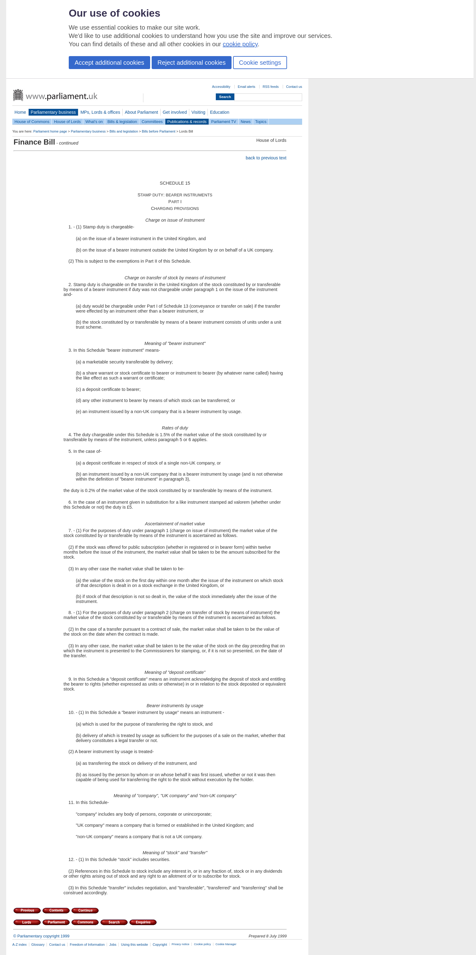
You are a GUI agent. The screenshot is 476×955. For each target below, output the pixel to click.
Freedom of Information (87, 944)
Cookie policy (202, 944)
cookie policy (240, 44)
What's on (94, 121)
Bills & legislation (122, 121)
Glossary (38, 944)
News (246, 121)
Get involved (175, 112)
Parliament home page (50, 131)
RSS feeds (271, 86)
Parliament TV (223, 121)
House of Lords (67, 121)
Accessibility (221, 86)
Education (219, 112)
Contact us (294, 86)
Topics (260, 121)
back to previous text (266, 157)
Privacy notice (180, 944)
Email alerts (246, 86)
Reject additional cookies (192, 62)
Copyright (160, 944)
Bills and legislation (123, 131)
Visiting (198, 112)
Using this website (134, 944)
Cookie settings (260, 62)
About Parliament (141, 112)
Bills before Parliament (158, 131)
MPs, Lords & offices (100, 112)
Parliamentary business (53, 112)
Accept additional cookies (109, 62)
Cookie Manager (225, 944)
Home (20, 112)
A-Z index (19, 944)
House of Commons (31, 121)
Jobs (112, 944)
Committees (152, 121)
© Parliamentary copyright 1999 (41, 936)
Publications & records (187, 121)
